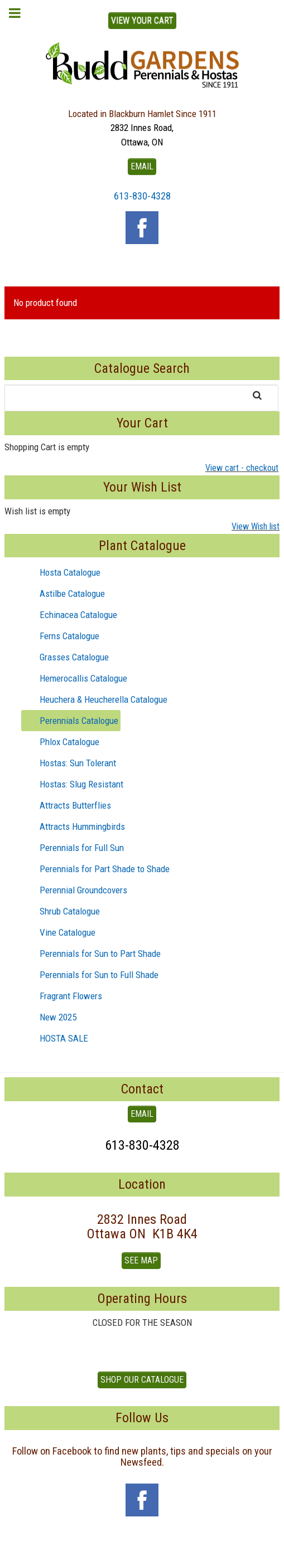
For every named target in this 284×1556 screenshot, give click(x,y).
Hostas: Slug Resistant (72, 784)
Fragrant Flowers (62, 996)
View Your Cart (142, 20)
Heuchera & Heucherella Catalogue (94, 699)
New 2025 (49, 1017)
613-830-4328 (142, 196)
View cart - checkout (241, 468)
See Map (141, 1260)
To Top (142, 1543)
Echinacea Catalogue (69, 614)
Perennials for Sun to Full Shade (90, 974)
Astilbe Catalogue (63, 593)
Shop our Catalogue (142, 1379)
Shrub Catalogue (61, 911)
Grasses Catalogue (65, 657)
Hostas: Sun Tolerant (69, 763)
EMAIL (142, 166)
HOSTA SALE (55, 1038)
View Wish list (256, 526)
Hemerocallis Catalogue (74, 678)
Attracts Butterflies (66, 805)
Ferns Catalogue (60, 636)
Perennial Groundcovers (74, 890)
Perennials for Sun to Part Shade (91, 953)
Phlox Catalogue (60, 741)
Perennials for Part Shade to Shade (96, 868)
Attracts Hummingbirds (73, 826)
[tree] (142, 805)
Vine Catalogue (58, 932)
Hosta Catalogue (61, 572)
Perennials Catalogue (70, 720)
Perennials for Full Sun (73, 847)
